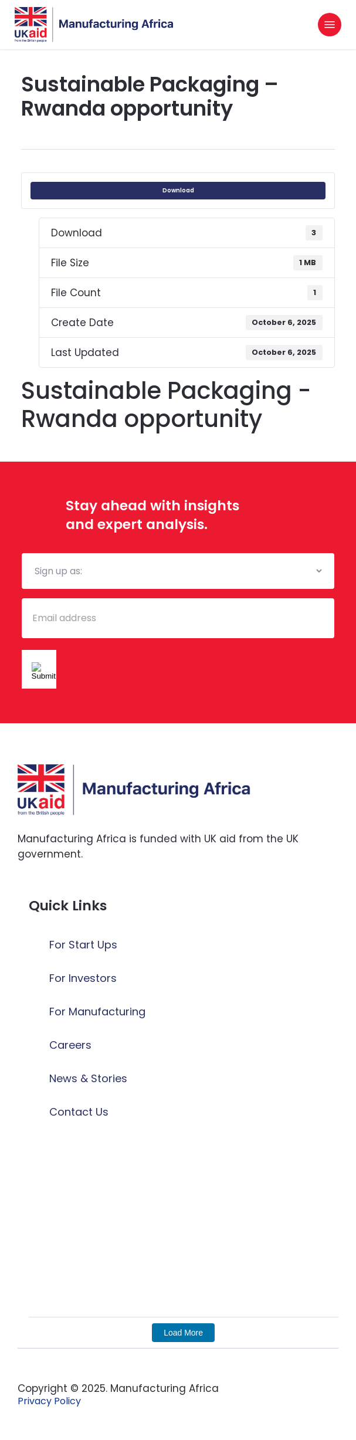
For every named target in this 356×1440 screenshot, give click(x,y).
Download (178, 190)
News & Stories (88, 1078)
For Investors (83, 978)
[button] (329, 25)
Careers (70, 1045)
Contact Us (79, 1111)
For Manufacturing (97, 1011)
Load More (183, 1332)
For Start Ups (83, 944)
